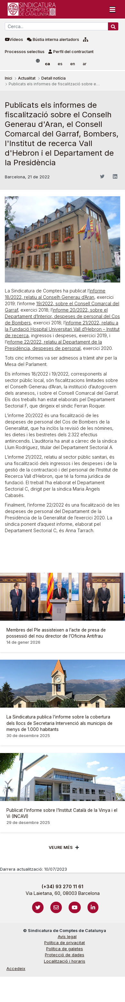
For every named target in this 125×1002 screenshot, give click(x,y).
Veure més (61, 847)
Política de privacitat (64, 942)
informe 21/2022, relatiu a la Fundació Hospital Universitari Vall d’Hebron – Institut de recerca (62, 329)
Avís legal (67, 936)
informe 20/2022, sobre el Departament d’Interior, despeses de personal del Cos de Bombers (62, 316)
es (60, 63)
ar (85, 63)
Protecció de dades (64, 954)
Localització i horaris (64, 961)
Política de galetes (64, 948)
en (72, 63)
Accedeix (15, 968)
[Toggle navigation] (112, 9)
